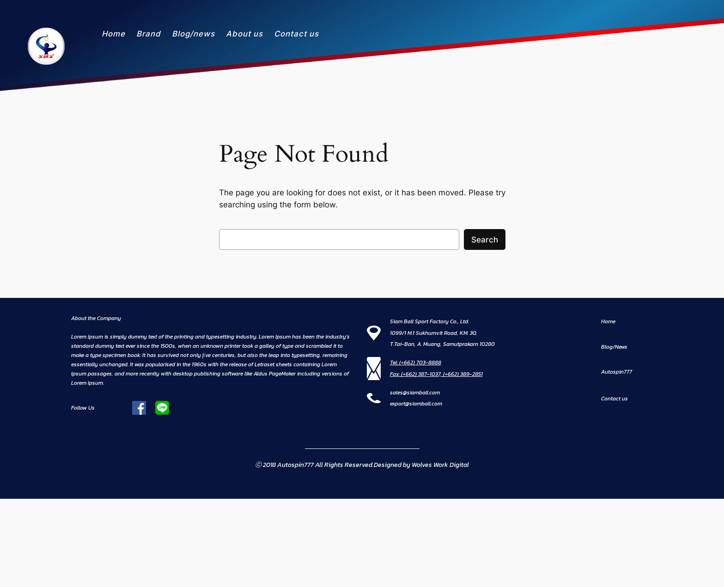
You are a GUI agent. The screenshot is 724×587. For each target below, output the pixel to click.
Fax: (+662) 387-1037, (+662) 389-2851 (436, 374)
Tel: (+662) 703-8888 (415, 362)
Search (484, 239)
